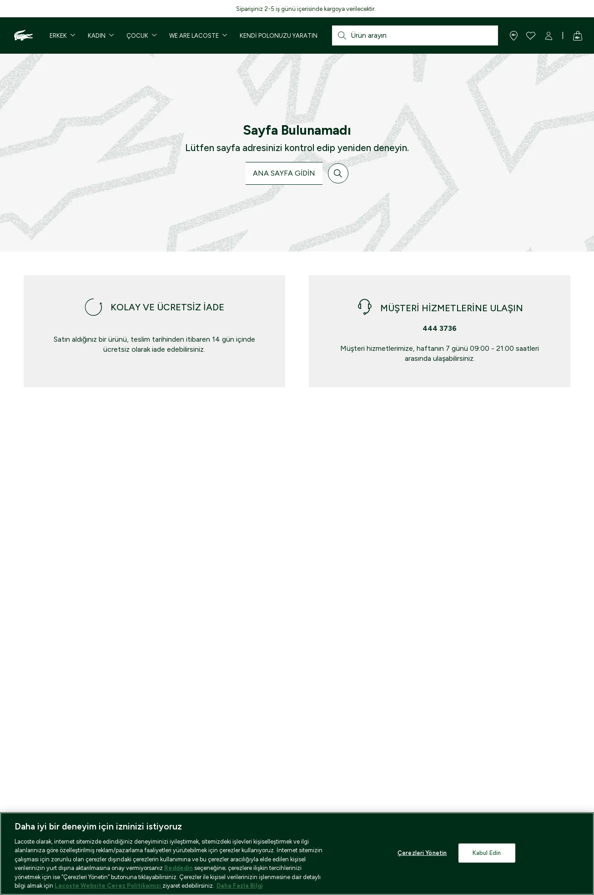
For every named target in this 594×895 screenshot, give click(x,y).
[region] (297, 853)
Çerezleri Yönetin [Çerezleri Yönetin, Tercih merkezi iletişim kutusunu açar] (422, 852)
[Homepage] (22, 35)
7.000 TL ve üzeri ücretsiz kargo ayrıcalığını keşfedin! (114, 8)
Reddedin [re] (178, 868)
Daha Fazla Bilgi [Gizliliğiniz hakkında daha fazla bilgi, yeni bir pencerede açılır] (239, 885)
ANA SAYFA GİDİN (284, 173)
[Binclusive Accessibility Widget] (16, 871)
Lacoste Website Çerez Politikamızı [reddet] (108, 885)
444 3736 (440, 328)
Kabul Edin (487, 852)
